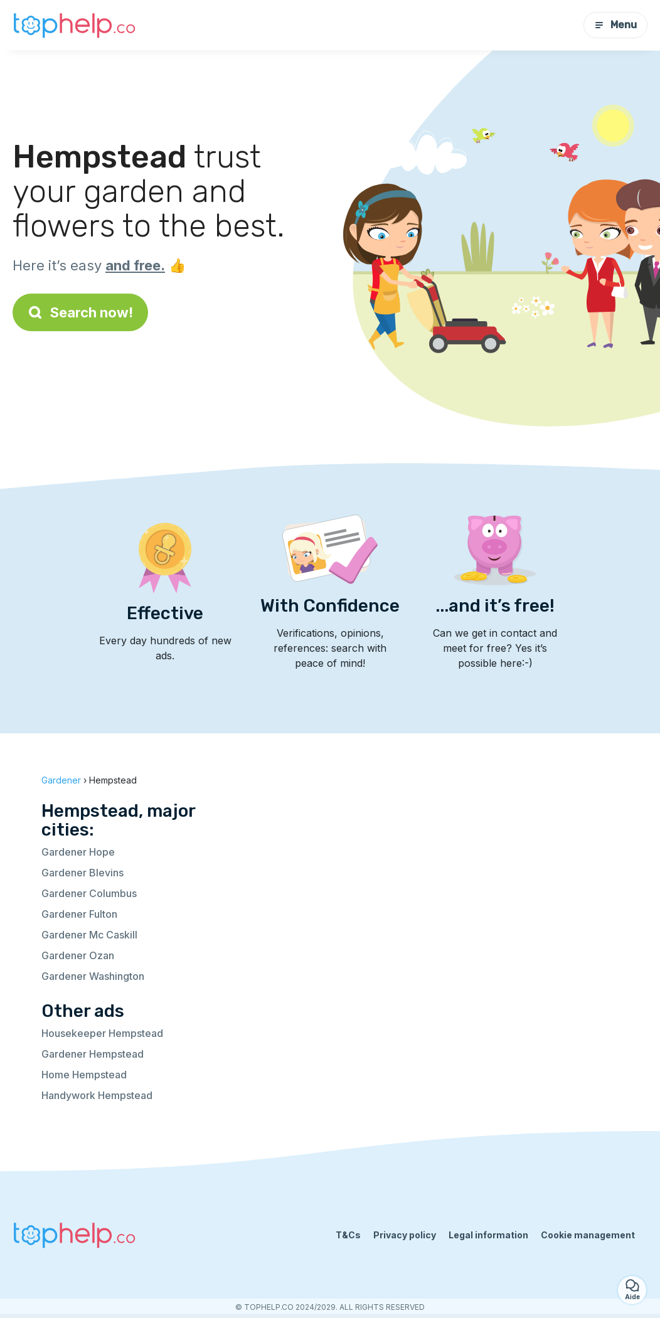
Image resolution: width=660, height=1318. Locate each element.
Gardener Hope (78, 852)
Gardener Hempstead (92, 1054)
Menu (615, 25)
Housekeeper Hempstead (102, 1033)
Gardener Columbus (89, 893)
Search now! (80, 312)
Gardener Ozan (77, 955)
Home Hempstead (84, 1074)
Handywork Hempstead (96, 1095)
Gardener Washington (92, 976)
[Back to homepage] (75, 25)
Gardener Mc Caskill (89, 934)
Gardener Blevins (82, 872)
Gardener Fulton (79, 914)
